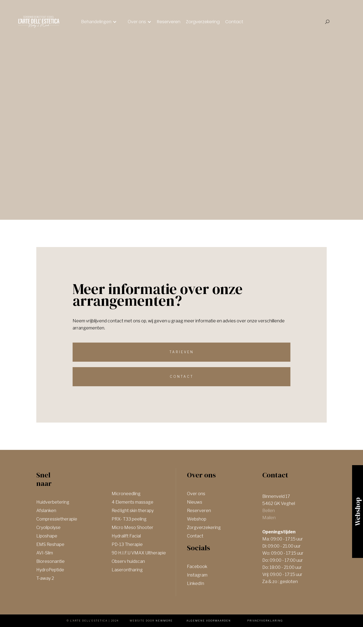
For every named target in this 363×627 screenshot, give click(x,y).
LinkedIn (195, 583)
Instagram (197, 575)
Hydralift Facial (126, 536)
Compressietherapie (56, 519)
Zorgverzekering (203, 22)
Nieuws (194, 502)
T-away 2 (45, 578)
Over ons (196, 493)
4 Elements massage (132, 502)
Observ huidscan (128, 561)
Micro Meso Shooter (132, 527)
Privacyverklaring (265, 620)
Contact (234, 22)
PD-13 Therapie (127, 544)
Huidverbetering (52, 502)
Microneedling (126, 493)
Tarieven (181, 352)
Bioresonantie (50, 561)
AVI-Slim (44, 552)
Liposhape (46, 536)
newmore (164, 620)
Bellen (268, 510)
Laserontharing (127, 569)
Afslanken (46, 510)
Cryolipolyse (48, 527)
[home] (38, 22)
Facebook (197, 566)
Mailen (269, 517)
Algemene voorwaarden (208, 620)
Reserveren (168, 22)
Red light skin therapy (133, 510)
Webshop (196, 519)
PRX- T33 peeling (129, 519)
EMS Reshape (50, 544)
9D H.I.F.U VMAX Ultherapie (139, 552)
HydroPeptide (50, 569)
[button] (99, 22)
